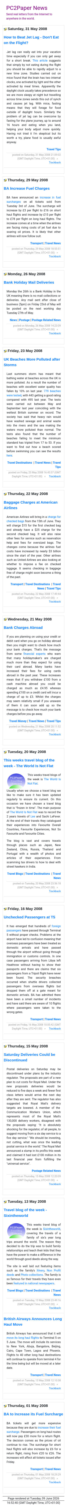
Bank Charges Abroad (23, 627)
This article (40, 60)
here (9, 455)
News (13, 320)
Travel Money (18, 721)
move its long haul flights (23, 1337)
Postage (24, 320)
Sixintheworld (51, 1229)
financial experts (34, 654)
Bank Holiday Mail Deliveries (29, 282)
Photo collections (32, 1274)
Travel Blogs (15, 873)
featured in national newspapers (34, 1283)
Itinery (40, 1270)
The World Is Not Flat (23, 812)
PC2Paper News (27, 7)
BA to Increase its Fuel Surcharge (33, 1414)
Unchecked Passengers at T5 (29, 917)
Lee (33, 816)
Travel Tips (54, 149)
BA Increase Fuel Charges (27, 188)
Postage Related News (46, 320)
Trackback (55, 162)
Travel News (53, 243)
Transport (36, 243)
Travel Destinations (20, 462)
